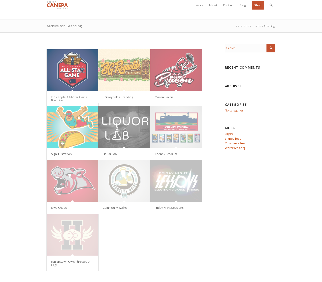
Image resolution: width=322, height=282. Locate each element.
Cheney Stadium (166, 154)
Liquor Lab (110, 154)
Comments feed (235, 143)
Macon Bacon (164, 97)
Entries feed (233, 139)
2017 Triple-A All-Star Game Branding (69, 98)
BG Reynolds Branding (118, 97)
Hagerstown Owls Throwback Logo (70, 263)
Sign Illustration (61, 154)
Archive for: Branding (64, 26)
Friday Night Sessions (169, 208)
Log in (229, 134)
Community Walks (115, 208)
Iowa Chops (59, 208)
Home (257, 26)
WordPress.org (235, 148)
